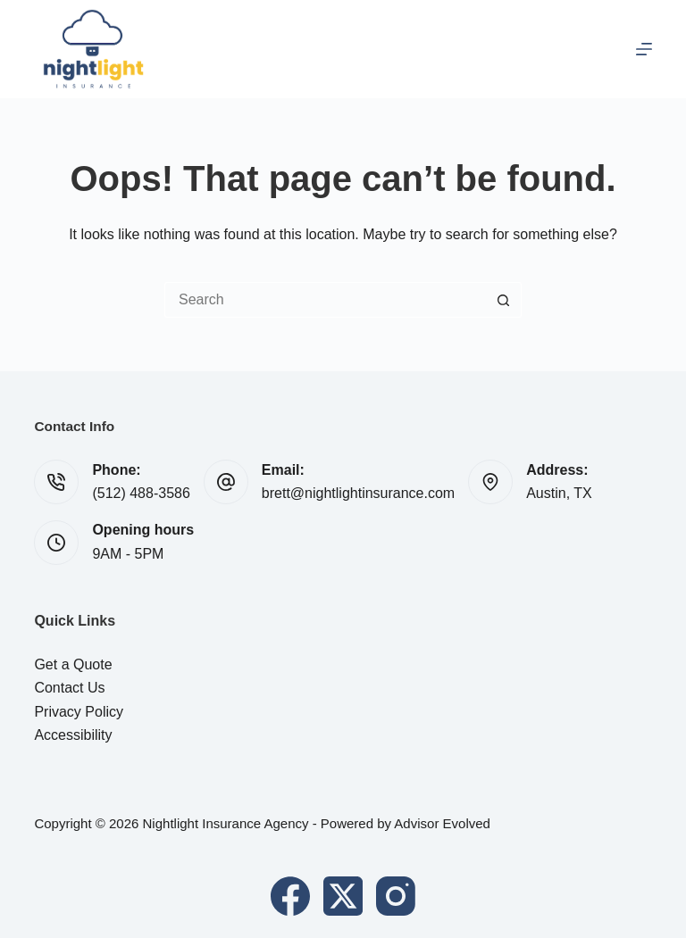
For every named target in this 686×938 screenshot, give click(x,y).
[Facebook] (290, 896)
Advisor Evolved (442, 823)
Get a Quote (73, 664)
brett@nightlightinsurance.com (358, 493)
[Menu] (644, 49)
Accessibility (73, 735)
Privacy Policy (78, 711)
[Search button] (504, 300)
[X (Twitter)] (343, 896)
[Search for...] (325, 300)
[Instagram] (395, 896)
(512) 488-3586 (140, 493)
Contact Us (69, 687)
